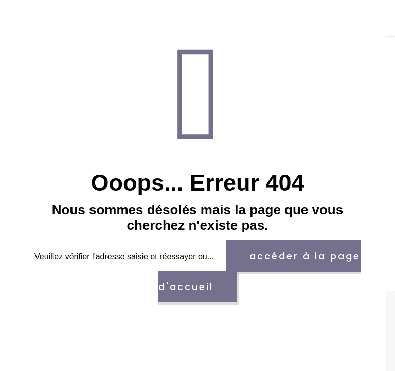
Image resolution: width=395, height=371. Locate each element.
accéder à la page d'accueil (259, 271)
